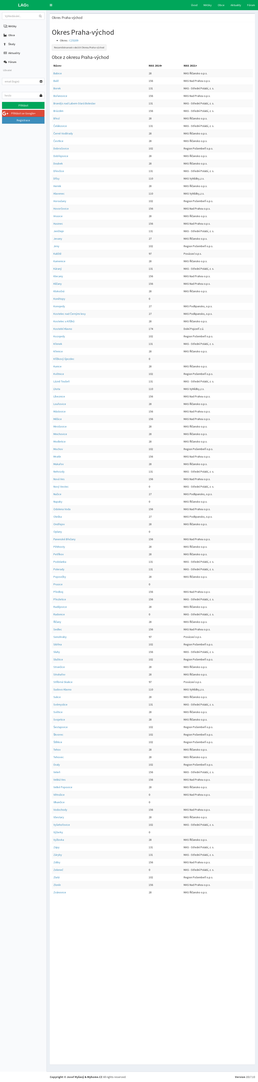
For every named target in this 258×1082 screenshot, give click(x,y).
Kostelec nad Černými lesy (69, 314)
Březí (56, 118)
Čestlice (58, 141)
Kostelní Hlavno (62, 329)
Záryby (57, 855)
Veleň (56, 772)
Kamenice (59, 261)
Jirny (56, 246)
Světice (58, 712)
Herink (57, 186)
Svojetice (59, 719)
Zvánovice (59, 892)
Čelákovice (60, 126)
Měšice (57, 419)
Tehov (57, 749)
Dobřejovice (60, 156)
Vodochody (60, 810)
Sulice (57, 697)
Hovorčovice (61, 208)
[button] (51, 5)
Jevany (57, 238)
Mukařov (58, 464)
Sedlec (57, 629)
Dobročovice (61, 148)
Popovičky (59, 577)
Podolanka (59, 562)
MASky (208, 5)
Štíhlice (57, 742)
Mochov (58, 449)
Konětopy (59, 299)
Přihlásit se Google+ (19, 113)
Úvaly (56, 764)
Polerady (58, 569)
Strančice (59, 667)
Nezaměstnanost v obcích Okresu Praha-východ (79, 47)
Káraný (57, 268)
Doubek (58, 163)
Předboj (58, 592)
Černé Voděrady (63, 133)
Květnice (58, 374)
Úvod (194, 5)
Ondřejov (59, 524)
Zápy (56, 847)
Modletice (59, 441)
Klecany (58, 276)
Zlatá (56, 877)
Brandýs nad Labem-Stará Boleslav (74, 103)
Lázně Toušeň (61, 381)
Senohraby (60, 637)
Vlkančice (59, 802)
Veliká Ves (59, 779)
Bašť (56, 81)
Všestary (58, 817)
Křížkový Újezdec (63, 359)
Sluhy (56, 652)
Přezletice (59, 599)
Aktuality (236, 5)
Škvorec (58, 734)
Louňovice (59, 404)
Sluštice (58, 659)
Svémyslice (60, 704)
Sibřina (57, 644)
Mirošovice (60, 426)
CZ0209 (73, 40)
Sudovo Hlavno (62, 689)
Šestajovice (60, 727)
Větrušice (59, 794)
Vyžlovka (58, 840)
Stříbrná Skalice (63, 682)
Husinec (58, 223)
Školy (9, 44)
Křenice (58, 351)
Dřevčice (58, 171)
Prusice (58, 584)
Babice (57, 73)
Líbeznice (59, 396)
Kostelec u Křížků (64, 321)
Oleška (57, 516)
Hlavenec (59, 193)
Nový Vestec (61, 486)
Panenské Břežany (64, 539)
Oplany (57, 531)
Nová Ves (59, 479)
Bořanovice (60, 96)
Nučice (57, 494)
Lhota (56, 389)
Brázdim (58, 111)
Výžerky (58, 832)
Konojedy (59, 306)
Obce (221, 5)
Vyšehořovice (61, 825)
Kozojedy (59, 336)
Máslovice (59, 411)
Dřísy (56, 178)
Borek (57, 88)
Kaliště (57, 253)
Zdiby (56, 862)
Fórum (251, 5)
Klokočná (58, 291)
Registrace (23, 120)
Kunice (57, 366)
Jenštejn (58, 231)
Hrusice (58, 216)
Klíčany (57, 284)
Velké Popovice (62, 787)
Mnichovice (60, 434)
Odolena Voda (61, 509)
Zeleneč (58, 870)
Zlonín (57, 885)
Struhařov (59, 674)
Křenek (57, 344)
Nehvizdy (59, 471)
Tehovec (58, 757)
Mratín (57, 456)
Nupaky (57, 501)
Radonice (59, 614)
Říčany (57, 622)
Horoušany (59, 201)
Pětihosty (59, 547)
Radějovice (60, 607)
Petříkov (58, 554)
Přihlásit (23, 105)
